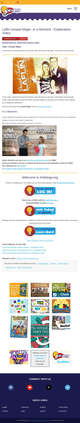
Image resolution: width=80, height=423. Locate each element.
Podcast (25, 407)
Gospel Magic (63, 263)
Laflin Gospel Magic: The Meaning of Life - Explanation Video (24, 250)
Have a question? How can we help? (40, 240)
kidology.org (46, 420)
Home (4, 407)
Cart (21, 2)
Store (5, 411)
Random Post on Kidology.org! (28, 258)
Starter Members (51, 200)
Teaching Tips (10, 267)
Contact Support (36, 420)
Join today (21, 166)
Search (3, 2)
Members (49, 203)
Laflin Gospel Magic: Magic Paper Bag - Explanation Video (23, 253)
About (43, 411)
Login (7, 2)
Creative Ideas (42, 263)
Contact (63, 411)
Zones (43, 407)
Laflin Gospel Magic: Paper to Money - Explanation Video (23, 247)
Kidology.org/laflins (45, 106)
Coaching (63, 407)
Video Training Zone (25, 267)
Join (12, 2)
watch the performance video (37, 160)
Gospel (52, 263)
